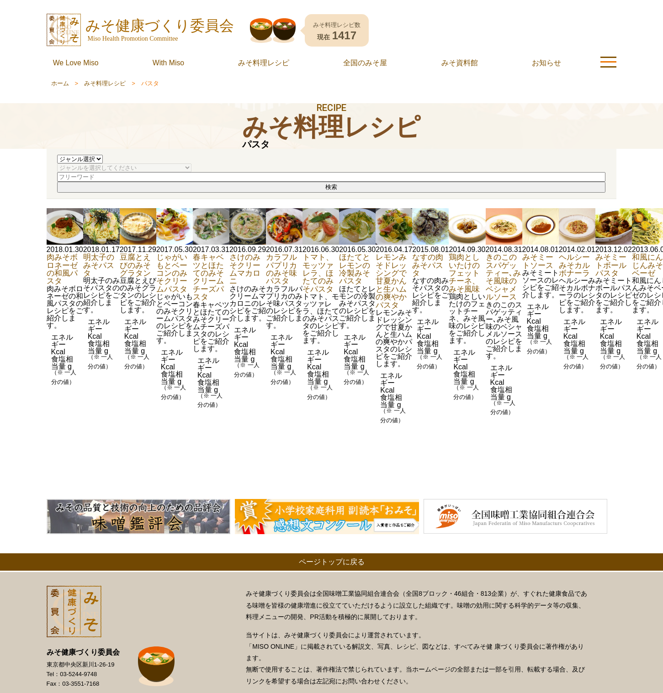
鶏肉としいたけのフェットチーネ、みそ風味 (464, 273)
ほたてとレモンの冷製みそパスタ (354, 268)
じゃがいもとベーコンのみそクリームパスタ (171, 273)
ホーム (60, 83)
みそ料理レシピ (105, 83)
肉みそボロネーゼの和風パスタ (62, 268)
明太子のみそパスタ (98, 265)
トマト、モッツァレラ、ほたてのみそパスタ (318, 273)
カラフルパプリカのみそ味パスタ (281, 268)
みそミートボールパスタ (610, 265)
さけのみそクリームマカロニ (244, 268)
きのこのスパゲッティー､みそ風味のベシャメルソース (503, 276)
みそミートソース (537, 260)
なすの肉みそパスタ (427, 265)
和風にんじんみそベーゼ (647, 265)
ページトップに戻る (332, 562)
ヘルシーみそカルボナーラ (574, 265)
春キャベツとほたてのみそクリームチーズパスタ (208, 276)
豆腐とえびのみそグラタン (135, 265)
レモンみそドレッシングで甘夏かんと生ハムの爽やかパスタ (391, 280)
